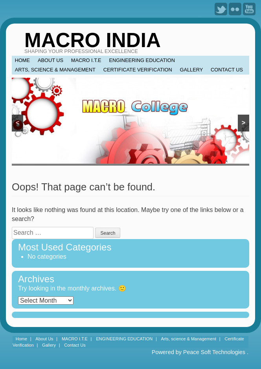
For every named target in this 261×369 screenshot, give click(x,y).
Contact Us (227, 70)
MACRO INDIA (92, 40)
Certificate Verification (137, 70)
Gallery (191, 70)
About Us (50, 60)
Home (22, 60)
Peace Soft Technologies (214, 352)
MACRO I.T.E (86, 60)
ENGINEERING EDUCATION (142, 60)
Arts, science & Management (55, 70)
